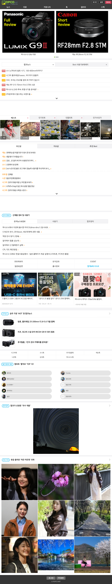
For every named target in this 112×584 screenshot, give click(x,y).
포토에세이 (18, 261)
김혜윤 (10, 174)
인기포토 (42, 118)
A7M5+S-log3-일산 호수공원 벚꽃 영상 (20, 186)
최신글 (18, 146)
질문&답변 (19, 266)
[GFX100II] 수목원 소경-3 (17, 190)
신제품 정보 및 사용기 (16, 215)
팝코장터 (90, 221)
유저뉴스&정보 (20, 221)
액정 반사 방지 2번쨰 (11, 236)
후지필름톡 (70, 353)
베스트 (13, 118)
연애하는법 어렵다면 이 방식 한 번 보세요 (20, 153)
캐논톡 (98, 353)
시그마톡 (14, 353)
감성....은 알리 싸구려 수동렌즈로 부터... (20, 161)
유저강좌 (55, 261)
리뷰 (25, 7)
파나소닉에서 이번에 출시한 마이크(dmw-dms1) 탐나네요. (26, 227)
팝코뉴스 (27, 65)
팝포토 (108, 2)
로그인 (95, 2)
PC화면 (61, 578)
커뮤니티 (47, 7)
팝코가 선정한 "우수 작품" (16, 406)
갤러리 (83, 7)
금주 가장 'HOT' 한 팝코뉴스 (16, 313)
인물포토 (69, 118)
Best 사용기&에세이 (80, 65)
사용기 (55, 221)
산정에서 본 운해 (12, 165)
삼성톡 (42, 357)
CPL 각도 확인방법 (10, 250)
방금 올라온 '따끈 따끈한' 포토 (18, 460)
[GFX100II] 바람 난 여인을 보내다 (20, 182)
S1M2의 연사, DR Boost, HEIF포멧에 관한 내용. (22, 232)
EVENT (93, 261)
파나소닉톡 (70, 357)
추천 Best (93, 146)
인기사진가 (97, 118)
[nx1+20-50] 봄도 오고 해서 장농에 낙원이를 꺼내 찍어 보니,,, (28, 168)
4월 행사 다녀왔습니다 (14, 157)
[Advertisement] (56, 108)
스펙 (102, 7)
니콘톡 (14, 357)
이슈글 (56, 146)
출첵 (101, 2)
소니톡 (42, 353)
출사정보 (55, 266)
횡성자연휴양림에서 (13, 178)
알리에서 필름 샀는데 (12, 241)
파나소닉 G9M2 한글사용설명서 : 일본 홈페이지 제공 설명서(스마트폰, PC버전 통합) (36, 254)
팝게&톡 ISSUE (93, 266)
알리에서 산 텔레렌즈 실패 (13, 245)
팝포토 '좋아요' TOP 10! (17, 364)
